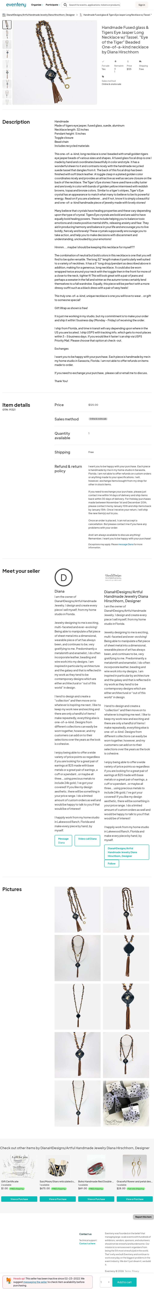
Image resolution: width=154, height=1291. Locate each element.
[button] (37, 4)
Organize (37, 4)
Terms (128, 1271)
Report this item (143, 1216)
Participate (53, 4)
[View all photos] (54, 62)
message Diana (125, 544)
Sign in (142, 4)
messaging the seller (35, 1281)
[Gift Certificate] (19, 1167)
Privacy (135, 1271)
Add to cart (124, 1282)
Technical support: (89, 1242)
